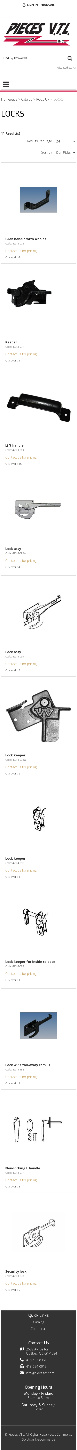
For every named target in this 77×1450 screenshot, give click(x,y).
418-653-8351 (36, 1360)
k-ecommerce (45, 1439)
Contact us (38, 1328)
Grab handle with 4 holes (25, 239)
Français (48, 5)
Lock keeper (15, 755)
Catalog (26, 99)
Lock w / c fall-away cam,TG (28, 1065)
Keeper (11, 342)
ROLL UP (42, 99)
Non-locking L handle (22, 1168)
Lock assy (13, 548)
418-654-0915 (36, 1366)
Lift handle (14, 445)
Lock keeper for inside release (30, 961)
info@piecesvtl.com (40, 1373)
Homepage (9, 99)
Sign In (32, 5)
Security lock (15, 1271)
